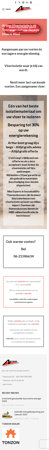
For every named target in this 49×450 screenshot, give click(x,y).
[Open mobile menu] (6, 9)
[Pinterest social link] (23, 2)
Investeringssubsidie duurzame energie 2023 (21, 400)
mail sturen (7, 384)
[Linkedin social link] (27, 2)
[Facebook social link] (15, 2)
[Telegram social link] (31, 2)
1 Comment (19, 405)
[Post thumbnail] (7, 415)
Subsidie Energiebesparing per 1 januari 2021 (29, 413)
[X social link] (19, 2)
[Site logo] (23, 9)
